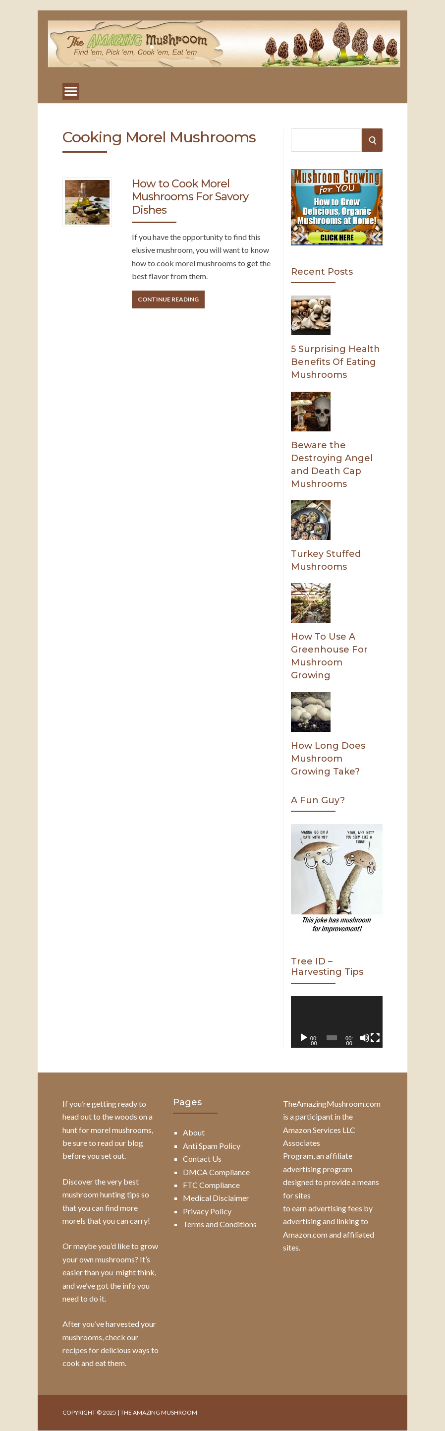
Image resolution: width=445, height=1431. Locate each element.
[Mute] (365, 1038)
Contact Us (202, 1158)
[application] (337, 1022)
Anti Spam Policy (211, 1145)
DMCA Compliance (216, 1172)
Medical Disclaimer (216, 1197)
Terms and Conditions (220, 1224)
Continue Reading (168, 299)
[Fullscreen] (375, 1038)
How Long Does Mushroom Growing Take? (328, 758)
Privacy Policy (207, 1211)
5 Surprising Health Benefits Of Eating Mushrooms (335, 362)
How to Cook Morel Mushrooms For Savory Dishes (190, 197)
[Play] (304, 1038)
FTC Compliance (211, 1185)
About (194, 1132)
